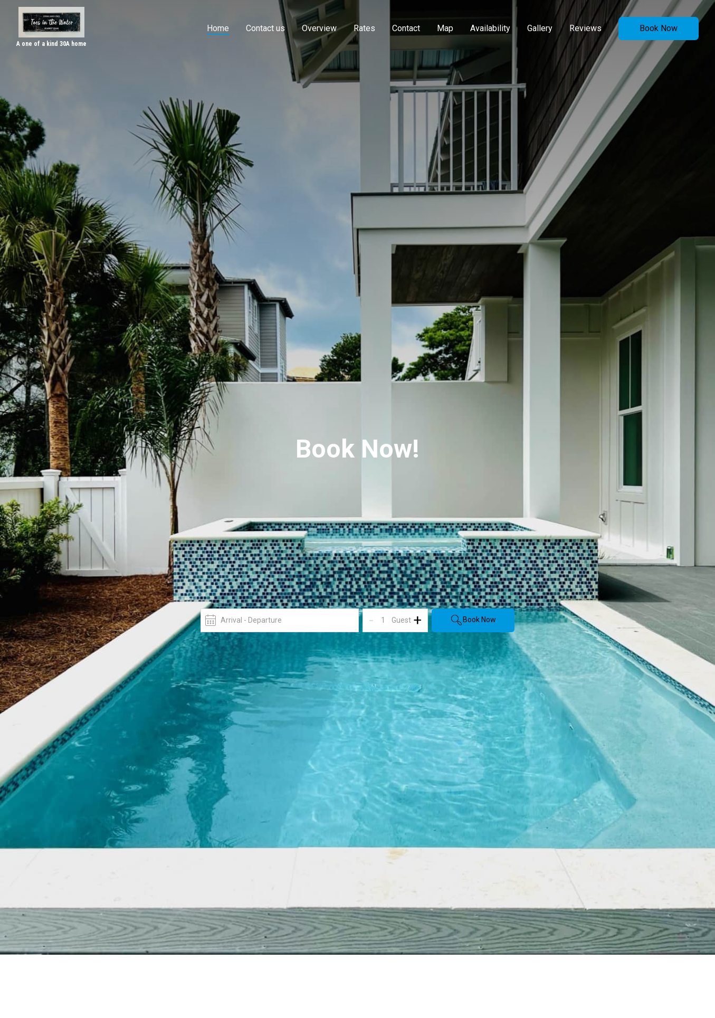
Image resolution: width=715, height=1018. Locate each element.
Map (445, 28)
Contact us (265, 28)
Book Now (659, 28)
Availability (490, 28)
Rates (364, 28)
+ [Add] (417, 620)
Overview (319, 28)
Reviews (585, 28)
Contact (406, 28)
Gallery (539, 28)
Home (218, 28)
